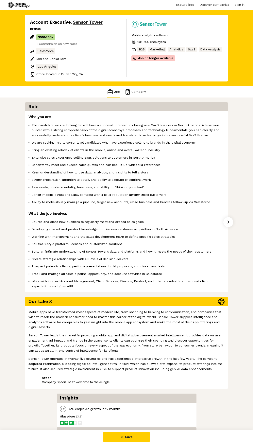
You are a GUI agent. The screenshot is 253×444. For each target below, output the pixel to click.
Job (113, 92)
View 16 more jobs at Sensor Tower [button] (84, 413)
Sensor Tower (87, 22)
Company (135, 92)
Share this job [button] (40, 413)
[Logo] (19, 5)
